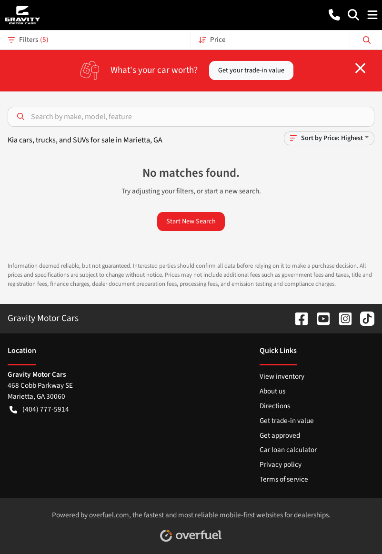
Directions (275, 406)
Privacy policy (281, 464)
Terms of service (284, 479)
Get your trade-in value (251, 70)
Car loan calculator (288, 449)
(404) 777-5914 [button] (39, 409)
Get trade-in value (287, 420)
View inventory (282, 376)
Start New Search (191, 221)
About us (272, 391)
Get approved (280, 435)
